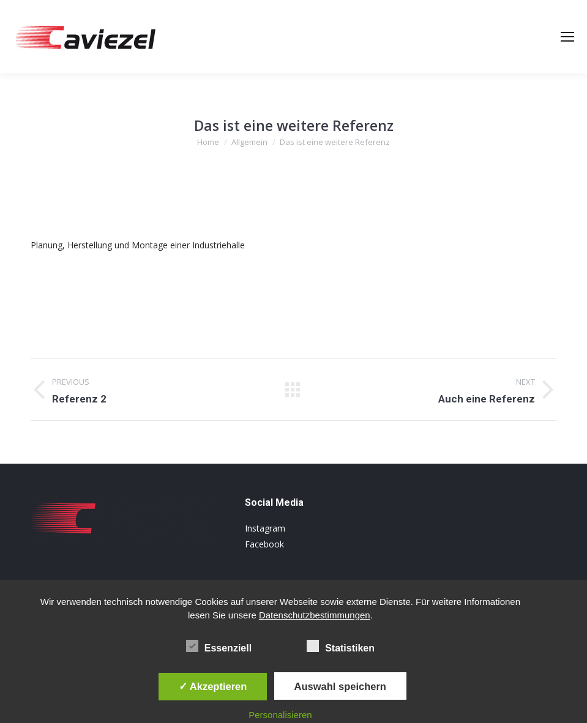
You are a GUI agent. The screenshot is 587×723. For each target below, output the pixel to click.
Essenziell (219, 646)
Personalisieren (280, 715)
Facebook (264, 544)
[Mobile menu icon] (567, 36)
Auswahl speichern (340, 686)
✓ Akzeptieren (213, 686)
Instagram (265, 528)
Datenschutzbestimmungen (314, 615)
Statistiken (341, 646)
